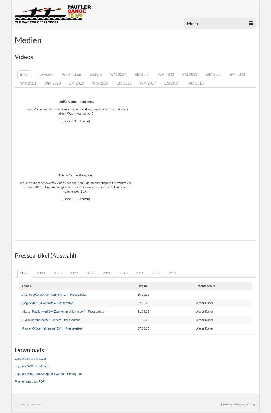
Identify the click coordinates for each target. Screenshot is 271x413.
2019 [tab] (123, 273)
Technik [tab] (95, 74)
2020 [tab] (107, 273)
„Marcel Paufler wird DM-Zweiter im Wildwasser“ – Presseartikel (63, 311)
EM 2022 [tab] (237, 74)
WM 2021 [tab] (28, 83)
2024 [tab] (41, 273)
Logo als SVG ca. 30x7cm (32, 366)
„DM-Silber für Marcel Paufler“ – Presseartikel (51, 320)
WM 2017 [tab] (148, 83)
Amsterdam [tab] (71, 74)
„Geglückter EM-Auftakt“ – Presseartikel (47, 303)
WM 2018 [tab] (100, 83)
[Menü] (220, 23)
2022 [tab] (74, 273)
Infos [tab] (24, 74)
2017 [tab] (156, 273)
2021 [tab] (90, 273)
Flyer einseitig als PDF (29, 381)
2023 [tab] (57, 273)
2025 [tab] (24, 273)
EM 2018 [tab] (124, 83)
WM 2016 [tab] (195, 83)
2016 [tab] (173, 273)
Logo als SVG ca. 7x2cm (31, 358)
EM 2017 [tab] (171, 83)
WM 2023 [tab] (166, 74)
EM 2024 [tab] (142, 74)
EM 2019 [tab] (76, 83)
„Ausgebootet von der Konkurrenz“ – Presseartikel (54, 294)
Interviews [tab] (45, 74)
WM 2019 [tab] (52, 83)
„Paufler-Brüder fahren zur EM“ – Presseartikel (52, 328)
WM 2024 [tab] (118, 74)
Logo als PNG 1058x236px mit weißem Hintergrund (49, 374)
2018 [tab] (140, 273)
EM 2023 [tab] (189, 74)
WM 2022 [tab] (213, 74)
